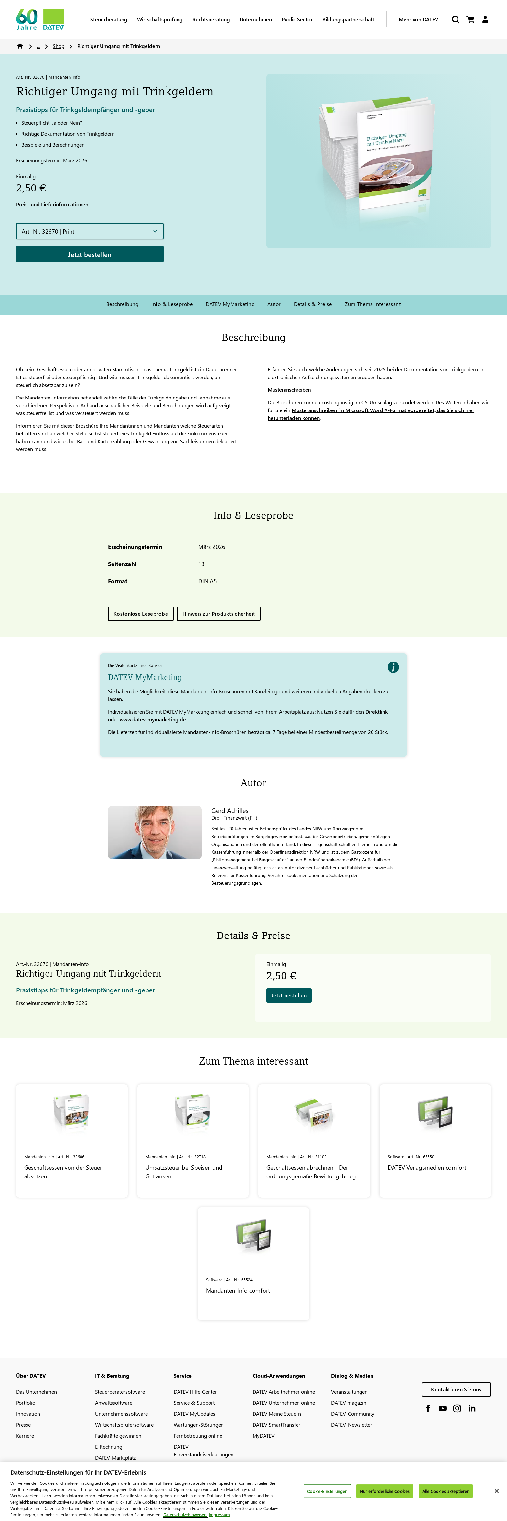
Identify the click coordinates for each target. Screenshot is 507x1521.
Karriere (25, 1435)
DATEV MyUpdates (194, 1413)
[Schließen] (497, 1493)
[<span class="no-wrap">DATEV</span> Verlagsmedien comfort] (435, 1141)
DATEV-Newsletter (351, 1424)
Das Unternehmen (36, 1391)
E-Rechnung (108, 1446)
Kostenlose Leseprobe (140, 613)
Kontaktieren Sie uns (456, 1389)
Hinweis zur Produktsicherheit (218, 613)
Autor (274, 304)
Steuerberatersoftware (120, 1391)
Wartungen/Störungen (199, 1424)
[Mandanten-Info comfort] (253, 1263)
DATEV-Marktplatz (115, 1457)
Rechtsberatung (211, 19)
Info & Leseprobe (172, 304)
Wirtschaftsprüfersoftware (124, 1424)
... (38, 45)
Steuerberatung (108, 19)
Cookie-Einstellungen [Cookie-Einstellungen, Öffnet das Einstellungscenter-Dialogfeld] (327, 1493)
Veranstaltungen (349, 1391)
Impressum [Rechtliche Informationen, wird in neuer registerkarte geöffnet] (219, 1517)
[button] (90, 231)
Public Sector (297, 19)
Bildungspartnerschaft (348, 19)
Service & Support (194, 1402)
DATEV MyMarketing (230, 304)
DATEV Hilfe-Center (195, 1391)
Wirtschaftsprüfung (160, 19)
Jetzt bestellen (90, 253)
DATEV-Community (352, 1413)
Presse (23, 1424)
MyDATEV (264, 1435)
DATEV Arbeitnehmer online (284, 1391)
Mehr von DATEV (418, 19)
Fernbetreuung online (198, 1435)
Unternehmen (256, 19)
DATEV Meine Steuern (277, 1413)
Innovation (28, 1413)
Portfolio (25, 1402)
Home (20, 46)
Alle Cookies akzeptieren (445, 1493)
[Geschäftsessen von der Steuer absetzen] (72, 1141)
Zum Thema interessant (373, 304)
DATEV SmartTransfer (276, 1424)
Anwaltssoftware (113, 1402)
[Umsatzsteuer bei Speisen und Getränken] (193, 1141)
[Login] (485, 19)
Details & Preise (313, 304)
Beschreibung (122, 304)
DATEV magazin (348, 1402)
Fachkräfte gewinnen (118, 1435)
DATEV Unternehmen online (284, 1402)
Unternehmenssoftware (121, 1413)
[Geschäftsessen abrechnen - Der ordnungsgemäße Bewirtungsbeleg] (314, 1141)
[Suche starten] (455, 20)
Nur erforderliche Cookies (385, 1493)
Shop (58, 45)
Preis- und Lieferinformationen (52, 204)
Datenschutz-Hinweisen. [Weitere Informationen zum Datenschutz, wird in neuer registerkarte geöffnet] (185, 1517)
